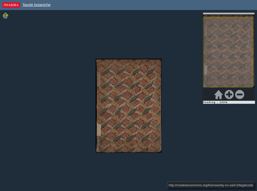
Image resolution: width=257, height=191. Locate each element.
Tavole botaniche (36, 5)
